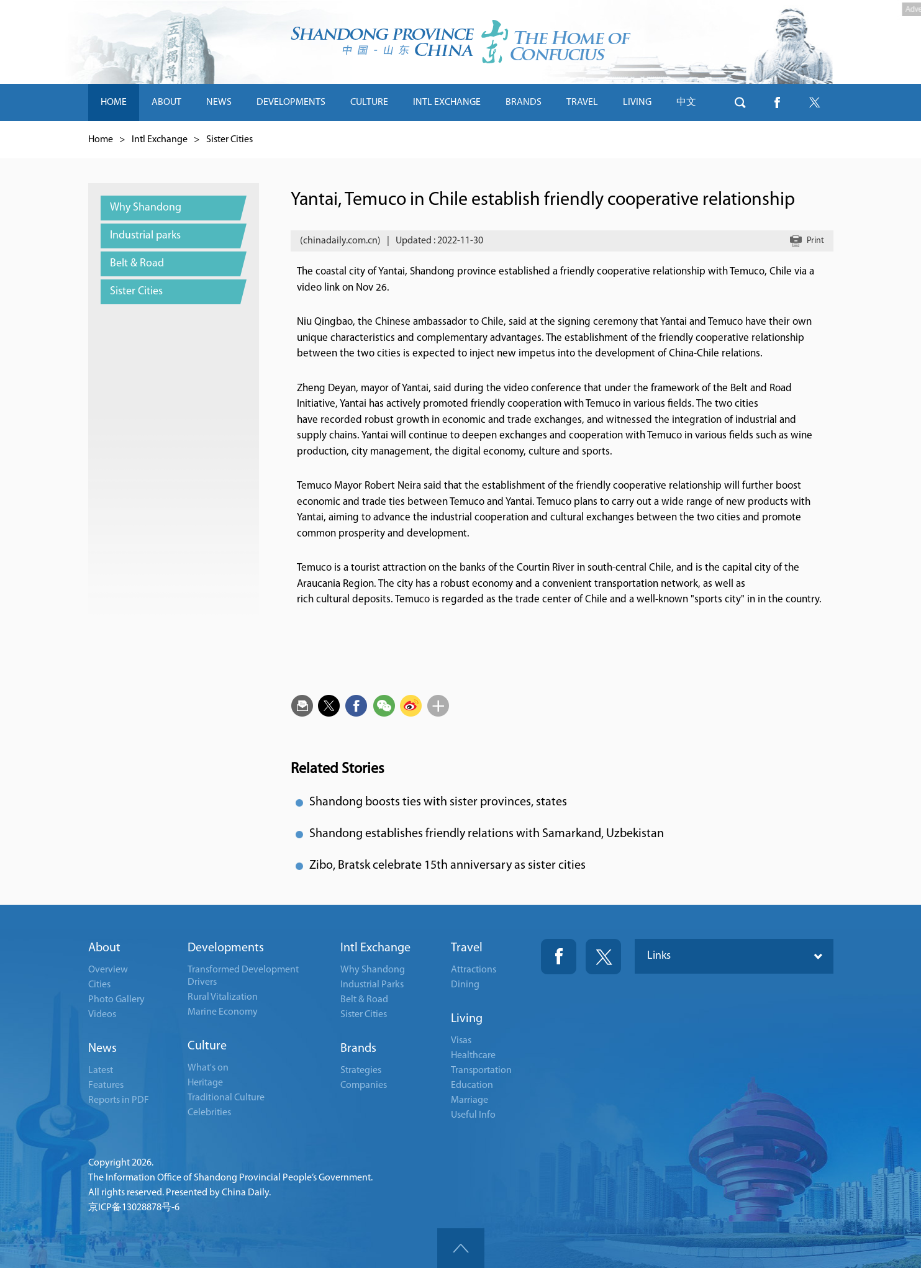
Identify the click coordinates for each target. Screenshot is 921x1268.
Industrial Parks (372, 985)
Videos (102, 1015)
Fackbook (558, 956)
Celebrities (209, 1113)
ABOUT (166, 102)
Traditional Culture (226, 1098)
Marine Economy (223, 1012)
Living (467, 1019)
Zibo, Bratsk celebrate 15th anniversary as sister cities (447, 865)
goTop (460, 1248)
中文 (686, 102)
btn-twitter (814, 102)
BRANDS (524, 102)
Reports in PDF (118, 1100)
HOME (114, 102)
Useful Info (473, 1115)
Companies (363, 1085)
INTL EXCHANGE (447, 102)
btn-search (740, 102)
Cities (99, 985)
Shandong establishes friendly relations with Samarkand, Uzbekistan (486, 834)
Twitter (603, 956)
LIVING (637, 102)
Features (106, 1085)
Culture (207, 1046)
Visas (461, 1041)
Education (472, 1085)
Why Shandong (372, 970)
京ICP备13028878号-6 (133, 1208)
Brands (358, 1049)
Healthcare (473, 1056)
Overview (108, 970)
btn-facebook (777, 102)
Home (100, 140)
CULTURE (369, 102)
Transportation (481, 1071)
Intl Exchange (160, 140)
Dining (465, 985)
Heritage (205, 1083)
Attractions (473, 970)
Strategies (360, 1071)
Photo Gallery (116, 1000)
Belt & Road (364, 1000)
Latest (100, 1071)
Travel (467, 948)
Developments (226, 948)
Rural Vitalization (223, 997)
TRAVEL (582, 102)
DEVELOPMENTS (290, 102)
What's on (208, 1068)
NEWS (219, 102)
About (104, 948)
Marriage (469, 1100)
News (102, 1049)
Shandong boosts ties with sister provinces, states (438, 802)
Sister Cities (229, 140)
